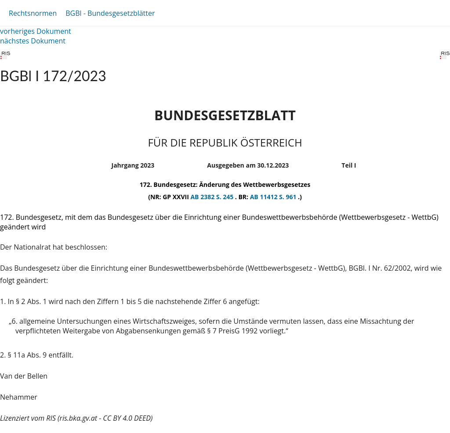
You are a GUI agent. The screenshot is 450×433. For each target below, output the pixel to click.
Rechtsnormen (33, 13)
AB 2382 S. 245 (212, 197)
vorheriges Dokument (35, 31)
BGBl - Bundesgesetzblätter (110, 13)
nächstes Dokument (32, 41)
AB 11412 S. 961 (274, 197)
